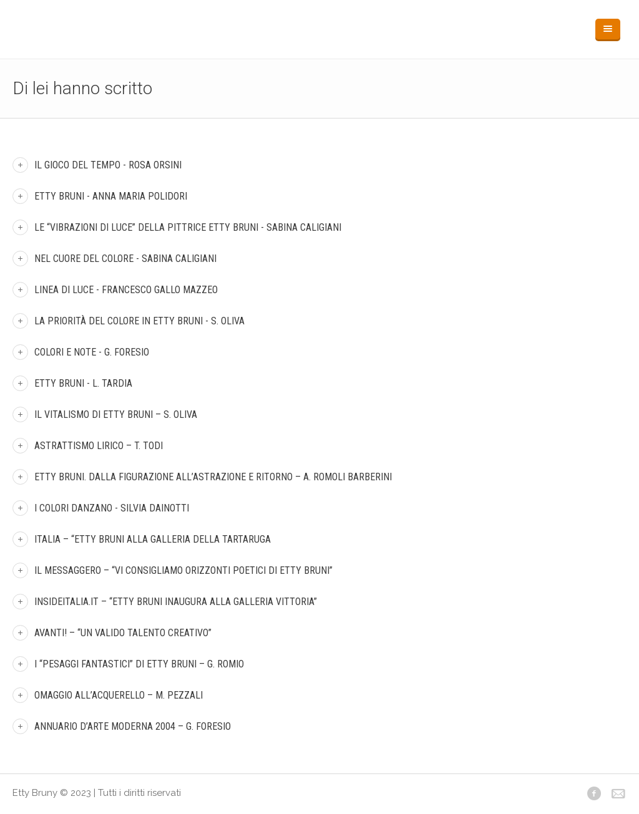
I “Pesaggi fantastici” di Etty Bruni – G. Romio (139, 664)
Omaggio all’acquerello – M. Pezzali (118, 695)
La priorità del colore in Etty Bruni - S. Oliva (139, 321)
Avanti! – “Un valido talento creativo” (123, 633)
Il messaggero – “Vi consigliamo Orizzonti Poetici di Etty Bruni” (183, 570)
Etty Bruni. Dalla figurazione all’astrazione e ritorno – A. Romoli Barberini (213, 477)
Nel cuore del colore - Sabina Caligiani (125, 258)
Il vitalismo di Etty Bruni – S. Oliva (115, 414)
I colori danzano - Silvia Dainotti (111, 508)
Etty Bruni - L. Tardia (83, 383)
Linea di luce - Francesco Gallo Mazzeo (126, 290)
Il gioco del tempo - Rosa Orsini (108, 165)
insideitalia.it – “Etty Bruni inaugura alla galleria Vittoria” (175, 602)
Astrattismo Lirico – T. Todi (98, 446)
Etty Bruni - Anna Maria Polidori (110, 196)
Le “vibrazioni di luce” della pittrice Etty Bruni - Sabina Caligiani (187, 227)
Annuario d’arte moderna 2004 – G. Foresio (132, 726)
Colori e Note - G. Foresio (91, 352)
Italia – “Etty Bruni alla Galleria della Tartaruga (152, 539)
